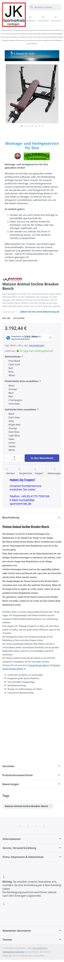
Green (12, 442)
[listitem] (32, 93)
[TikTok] (36, 826)
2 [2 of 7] (25, 126)
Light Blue (14, 435)
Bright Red (14, 424)
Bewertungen (10, 784)
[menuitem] (28, 806)
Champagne (15, 400)
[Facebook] (19, 826)
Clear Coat (14, 364)
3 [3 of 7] (28, 126)
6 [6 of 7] (39, 126)
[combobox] (45, 7)
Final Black (14, 360)
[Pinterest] (44, 826)
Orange (13, 389)
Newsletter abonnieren (17, 930)
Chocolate (14, 403)
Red (11, 368)
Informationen (12, 839)
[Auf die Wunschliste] (10, 471)
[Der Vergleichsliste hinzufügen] (25, 471)
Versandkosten (36, 345)
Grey (11, 420)
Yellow (12, 446)
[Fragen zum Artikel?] (39, 471)
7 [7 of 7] (42, 126)
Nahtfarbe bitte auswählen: (21, 409)
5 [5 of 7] (35, 126)
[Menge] (14, 458)
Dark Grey (14, 417)
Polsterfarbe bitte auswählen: (22, 381)
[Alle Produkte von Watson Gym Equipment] (12, 278)
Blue (11, 371)
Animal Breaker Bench (38, 665)
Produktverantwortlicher (17, 775)
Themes (7, 939)
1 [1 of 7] (21, 126)
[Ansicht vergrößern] (32, 93)
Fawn (11, 439)
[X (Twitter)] (27, 826)
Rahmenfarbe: (13, 356)
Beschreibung (10, 517)
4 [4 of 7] (32, 126)
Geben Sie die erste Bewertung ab (39, 311)
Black (11, 385)
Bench (20, 669)
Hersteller (8, 766)
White (12, 375)
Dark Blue (14, 431)
